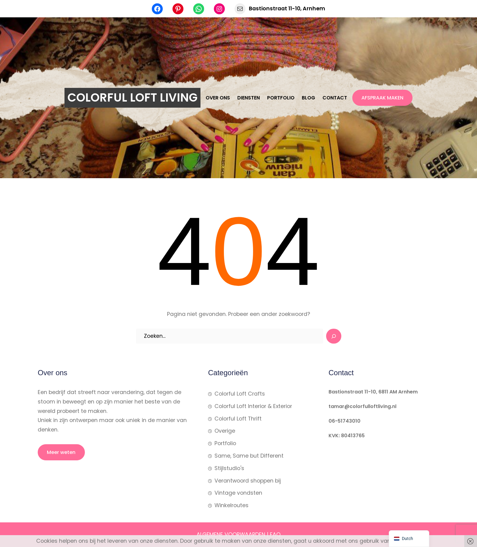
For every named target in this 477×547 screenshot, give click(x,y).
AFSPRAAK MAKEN (382, 97)
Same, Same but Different (249, 455)
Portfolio (225, 443)
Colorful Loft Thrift (238, 418)
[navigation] (409, 538)
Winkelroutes (231, 505)
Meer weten (61, 452)
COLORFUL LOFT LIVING (132, 97)
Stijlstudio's (229, 468)
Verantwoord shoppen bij (247, 480)
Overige (224, 430)
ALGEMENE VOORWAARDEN (231, 534)
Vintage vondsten (238, 493)
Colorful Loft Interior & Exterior (253, 406)
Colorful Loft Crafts (239, 393)
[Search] (333, 336)
